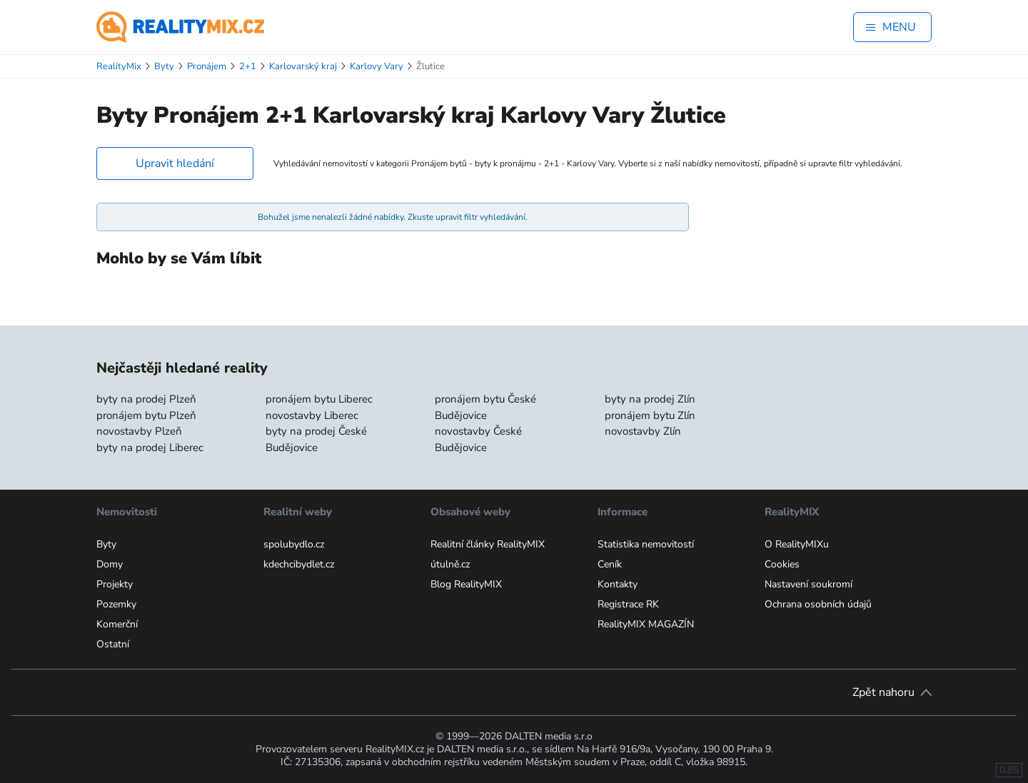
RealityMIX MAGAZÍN (646, 624)
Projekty (114, 584)
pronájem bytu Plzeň (146, 415)
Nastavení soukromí (808, 584)
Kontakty (618, 584)
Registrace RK (628, 604)
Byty (106, 544)
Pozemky (116, 604)
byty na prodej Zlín (650, 399)
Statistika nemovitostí (646, 544)
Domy (109, 564)
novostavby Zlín (643, 431)
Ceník (610, 564)
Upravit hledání (175, 163)
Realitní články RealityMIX (487, 544)
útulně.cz (450, 564)
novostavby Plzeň (139, 431)
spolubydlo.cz (293, 544)
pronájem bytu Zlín (650, 415)
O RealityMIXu (797, 544)
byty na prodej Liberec (149, 447)
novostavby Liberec (312, 415)
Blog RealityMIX (466, 584)
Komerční (117, 624)
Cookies (782, 564)
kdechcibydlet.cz (298, 564)
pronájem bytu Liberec (319, 399)
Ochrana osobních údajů (818, 604)
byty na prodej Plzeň (146, 399)
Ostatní (112, 644)
